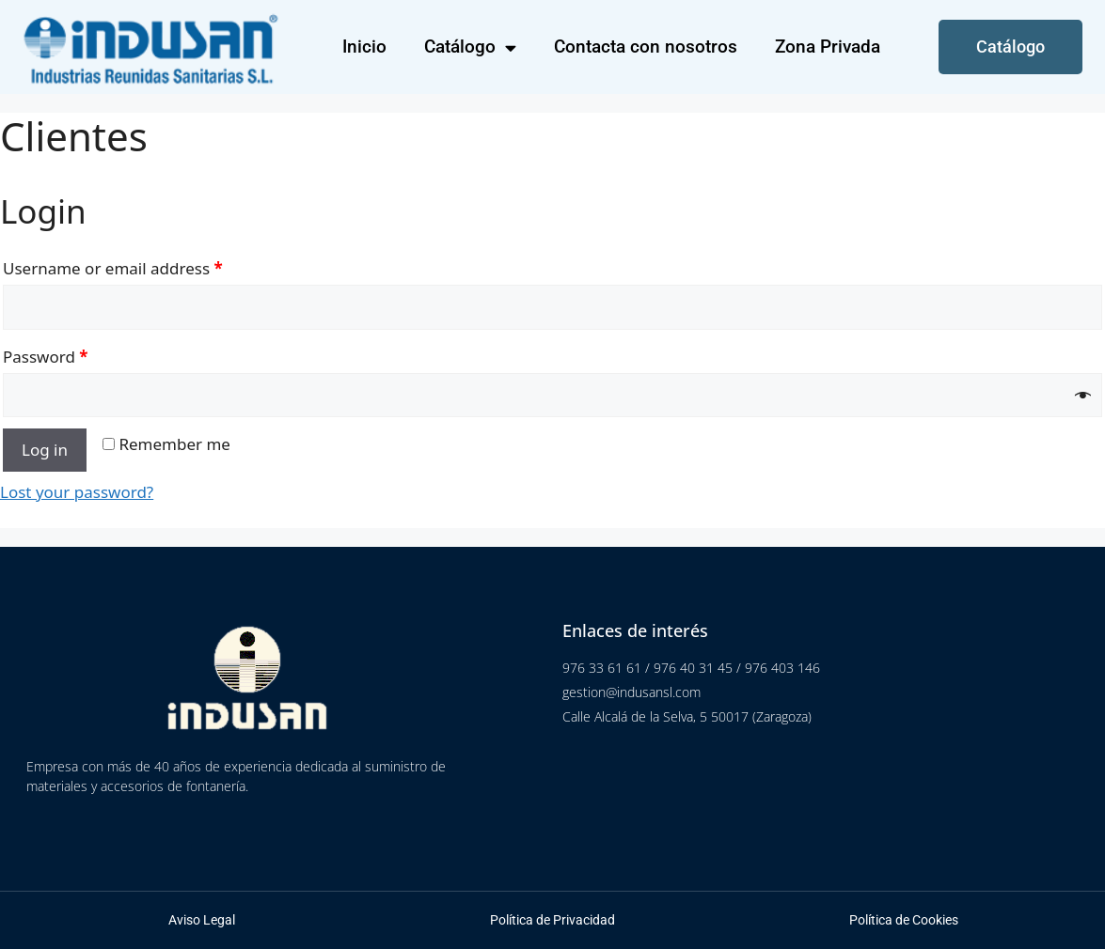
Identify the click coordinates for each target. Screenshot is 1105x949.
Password (45, 356)
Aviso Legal (201, 919)
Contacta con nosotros (645, 46)
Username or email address (113, 268)
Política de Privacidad (552, 919)
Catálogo (470, 47)
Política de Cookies (903, 919)
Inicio (364, 46)
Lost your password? (76, 492)
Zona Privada (827, 46)
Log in (45, 449)
